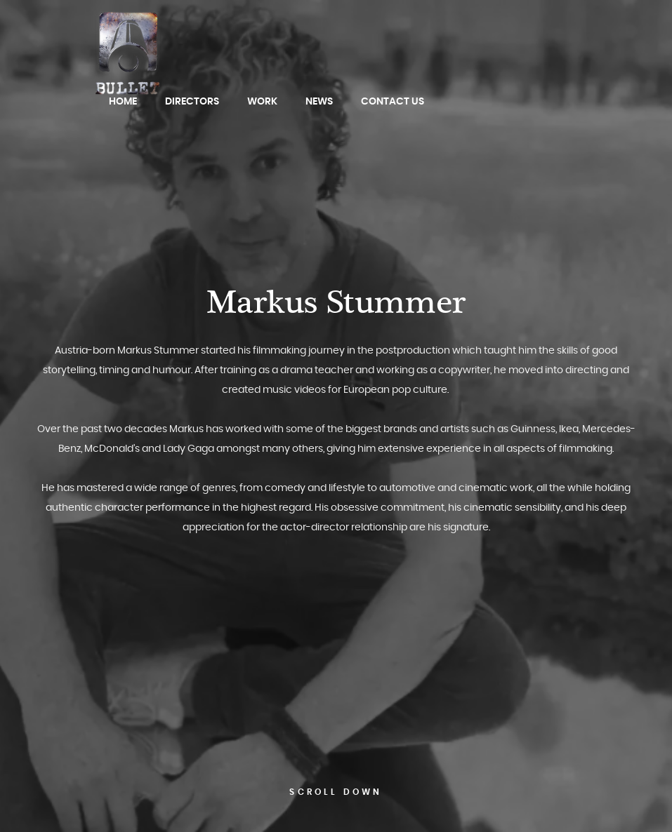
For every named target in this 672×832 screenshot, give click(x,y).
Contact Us (392, 102)
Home (123, 102)
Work (262, 102)
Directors (192, 102)
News (319, 102)
